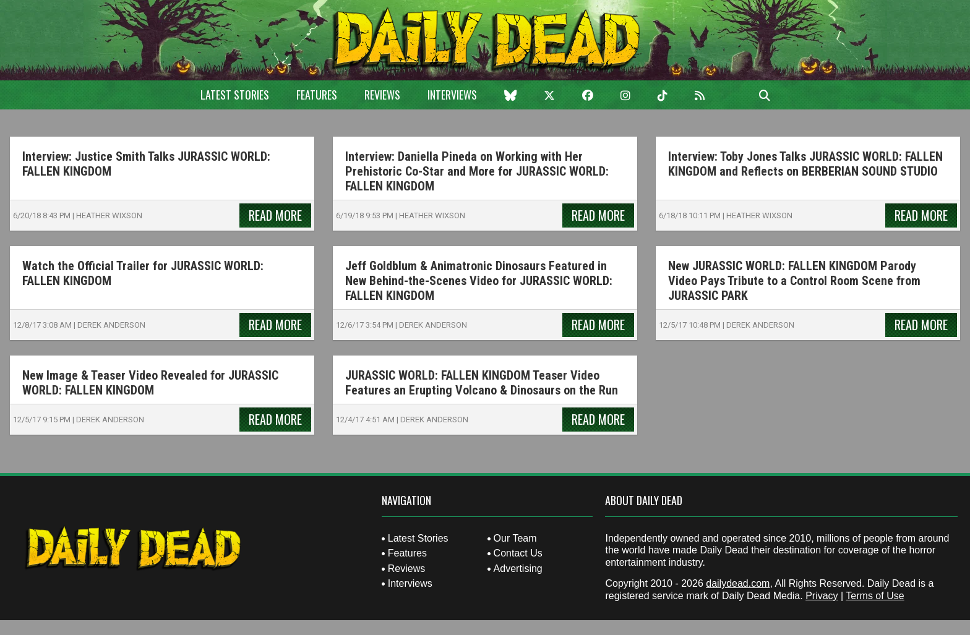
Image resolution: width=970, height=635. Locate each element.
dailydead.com (738, 583)
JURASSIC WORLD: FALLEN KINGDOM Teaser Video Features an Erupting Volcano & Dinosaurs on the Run (481, 383)
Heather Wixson (109, 215)
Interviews (452, 95)
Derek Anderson (111, 325)
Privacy (821, 595)
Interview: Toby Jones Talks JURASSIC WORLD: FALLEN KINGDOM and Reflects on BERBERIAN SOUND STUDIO (805, 164)
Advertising (518, 568)
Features (316, 95)
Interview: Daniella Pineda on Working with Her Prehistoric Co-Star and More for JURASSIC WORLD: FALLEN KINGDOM (477, 171)
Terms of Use (875, 595)
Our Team (515, 538)
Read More (275, 215)
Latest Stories (234, 95)
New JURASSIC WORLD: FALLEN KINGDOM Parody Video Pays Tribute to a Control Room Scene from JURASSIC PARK (794, 280)
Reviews (382, 95)
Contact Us (518, 553)
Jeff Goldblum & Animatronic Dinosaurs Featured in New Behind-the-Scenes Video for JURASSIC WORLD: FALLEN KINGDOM (478, 280)
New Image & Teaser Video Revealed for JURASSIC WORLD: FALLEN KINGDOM (150, 383)
